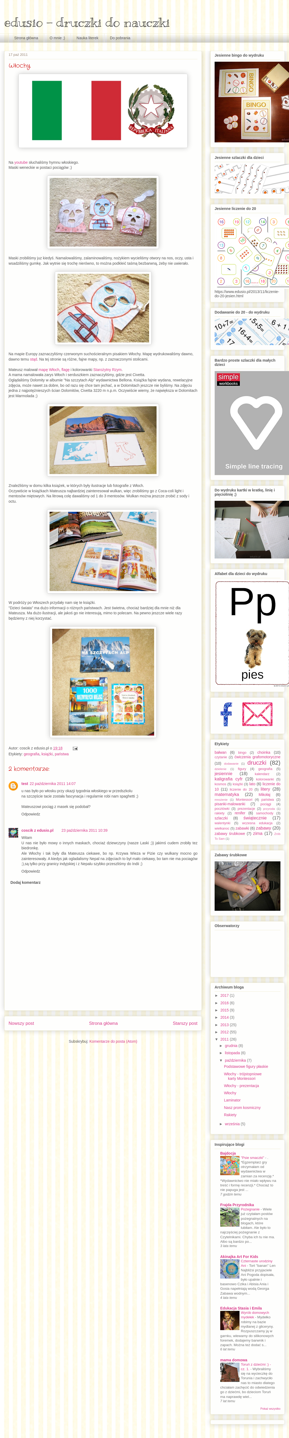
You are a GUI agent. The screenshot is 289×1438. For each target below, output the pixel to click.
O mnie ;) (57, 38)
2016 (225, 1003)
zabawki (242, 828)
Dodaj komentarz (25, 882)
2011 (225, 1039)
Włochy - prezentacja (241, 1086)
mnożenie (221, 799)
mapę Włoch (49, 370)
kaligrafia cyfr (229, 778)
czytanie (221, 757)
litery (265, 789)
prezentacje (246, 809)
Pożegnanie (251, 1209)
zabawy (263, 828)
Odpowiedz (30, 814)
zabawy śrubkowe (230, 833)
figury (242, 769)
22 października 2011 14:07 (53, 783)
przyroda (269, 808)
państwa (62, 754)
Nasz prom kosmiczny (242, 1107)
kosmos (220, 784)
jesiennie (223, 773)
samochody (264, 813)
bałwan (220, 752)
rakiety (220, 813)
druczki (256, 762)
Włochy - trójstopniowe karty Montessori (243, 1076)
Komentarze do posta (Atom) (113, 1041)
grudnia (231, 1046)
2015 (225, 1010)
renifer (240, 813)
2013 (225, 1025)
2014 (225, 1017)
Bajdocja (228, 1153)
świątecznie (255, 817)
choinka (263, 752)
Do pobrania (120, 38)
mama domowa (233, 1360)
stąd (33, 359)
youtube (20, 162)
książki (47, 754)
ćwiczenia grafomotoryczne (257, 757)
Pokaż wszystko (270, 1408)
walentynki (222, 823)
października (236, 1060)
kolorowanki (265, 779)
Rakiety (230, 1115)
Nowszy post (21, 1023)
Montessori (244, 800)
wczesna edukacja (257, 823)
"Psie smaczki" (253, 1158)
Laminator (232, 1100)
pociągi (265, 804)
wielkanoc (222, 828)
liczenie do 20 (241, 789)
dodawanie (231, 763)
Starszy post (185, 1023)
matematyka (227, 794)
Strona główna (26, 38)
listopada (233, 1053)
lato (252, 784)
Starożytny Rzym (107, 370)
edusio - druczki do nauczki (87, 22)
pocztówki (222, 809)
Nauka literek (87, 38)
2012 (225, 1032)
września (233, 1124)
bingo (242, 753)
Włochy (230, 1093)
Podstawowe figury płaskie (246, 1066)
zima (258, 833)
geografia (31, 754)
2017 (225, 995)
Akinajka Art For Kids (239, 1257)
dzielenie (220, 769)
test (24, 783)
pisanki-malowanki (230, 804)
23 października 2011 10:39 (85, 830)
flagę (66, 370)
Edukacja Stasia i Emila (241, 1308)
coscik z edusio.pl (37, 830)
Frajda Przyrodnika (237, 1205)
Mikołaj (264, 794)
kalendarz (262, 774)
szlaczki (221, 818)
